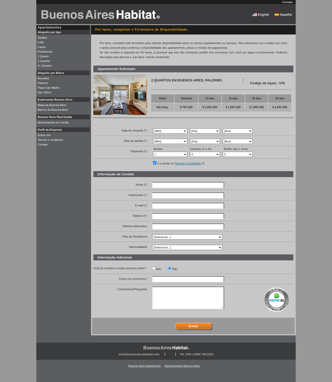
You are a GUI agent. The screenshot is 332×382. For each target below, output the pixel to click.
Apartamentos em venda (53, 122)
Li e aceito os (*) (181, 163)
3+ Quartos (45, 65)
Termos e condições (50, 139)
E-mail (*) (141, 205)
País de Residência (134, 236)
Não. (175, 268)
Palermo (43, 83)
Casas (42, 46)
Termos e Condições (188, 163)
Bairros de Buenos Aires (53, 109)
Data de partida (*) (135, 140)
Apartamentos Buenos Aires (182, 365)
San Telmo (44, 92)
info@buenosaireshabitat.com (139, 354)
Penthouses (45, 51)
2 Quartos (44, 60)
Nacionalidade (138, 246)
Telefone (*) (140, 215)
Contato (287, 2)
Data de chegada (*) (134, 130)
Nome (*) (141, 184)
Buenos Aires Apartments (145, 365)
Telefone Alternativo (134, 226)
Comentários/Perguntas (132, 289)
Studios (42, 37)
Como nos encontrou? (133, 278)
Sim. (159, 268)
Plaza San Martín (48, 87)
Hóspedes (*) (138, 151)
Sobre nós (44, 135)
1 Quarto (43, 56)
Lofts (41, 42)
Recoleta (43, 78)
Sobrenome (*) (137, 195)
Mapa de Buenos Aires (52, 105)
